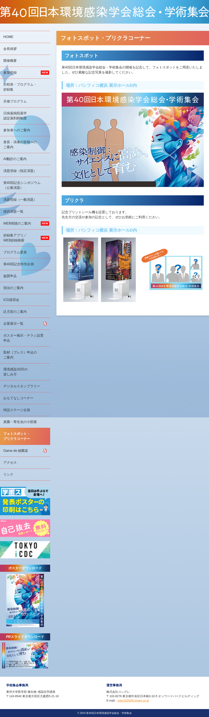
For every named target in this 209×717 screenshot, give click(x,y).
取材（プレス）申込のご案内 (20, 355)
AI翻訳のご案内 (15, 159)
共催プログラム (15, 101)
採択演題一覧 (13, 211)
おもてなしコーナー (18, 398)
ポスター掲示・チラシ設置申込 (23, 338)
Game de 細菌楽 (15, 450)
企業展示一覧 (13, 323)
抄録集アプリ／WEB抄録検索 (15, 238)
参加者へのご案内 (16, 130)
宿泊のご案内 (13, 288)
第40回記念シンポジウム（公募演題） (22, 185)
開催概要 (10, 60)
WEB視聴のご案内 (17, 223)
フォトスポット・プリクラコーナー (16, 436)
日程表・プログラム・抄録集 (20, 87)
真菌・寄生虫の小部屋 (20, 422)
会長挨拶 (10, 48)
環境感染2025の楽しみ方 (15, 371)
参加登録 (10, 72)
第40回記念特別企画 (18, 264)
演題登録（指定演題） (20, 171)
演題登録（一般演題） (20, 199)
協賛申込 (10, 276)
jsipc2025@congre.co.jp (133, 700)
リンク (8, 474)
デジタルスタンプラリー (21, 386)
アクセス (10, 462)
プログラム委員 (15, 252)
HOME (8, 37)
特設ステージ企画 (16, 410)
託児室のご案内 (15, 311)
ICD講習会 (11, 300)
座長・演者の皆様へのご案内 (20, 144)
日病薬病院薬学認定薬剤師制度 (15, 115)
